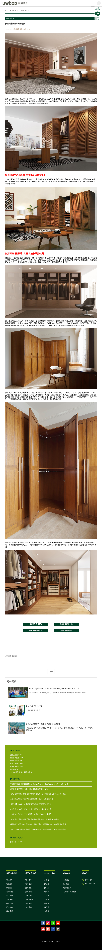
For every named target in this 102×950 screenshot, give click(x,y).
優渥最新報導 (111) (16, 758)
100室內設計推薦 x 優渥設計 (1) (21, 772)
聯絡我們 (85, 873)
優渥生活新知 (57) (16, 766)
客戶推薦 (9, 892)
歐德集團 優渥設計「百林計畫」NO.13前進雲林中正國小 (30, 789)
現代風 (46, 892)
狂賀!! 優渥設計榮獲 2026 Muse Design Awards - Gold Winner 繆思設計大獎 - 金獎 (39, 784)
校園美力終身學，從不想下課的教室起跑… (44, 724)
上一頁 (51, 671)
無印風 (46, 888)
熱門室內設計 (11, 873)
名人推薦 (9, 895)
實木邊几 (28, 903)
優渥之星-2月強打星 (34, 706)
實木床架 (28, 892)
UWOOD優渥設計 (11, 656)
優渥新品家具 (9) (16, 760)
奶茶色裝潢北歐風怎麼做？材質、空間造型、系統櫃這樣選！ (31, 809)
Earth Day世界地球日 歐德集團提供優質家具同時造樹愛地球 (54, 688)
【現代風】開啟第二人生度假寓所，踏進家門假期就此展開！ (31, 804)
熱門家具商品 (30, 873)
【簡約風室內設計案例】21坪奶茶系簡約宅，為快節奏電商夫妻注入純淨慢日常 (38, 794)
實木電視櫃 (29, 899)
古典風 (46, 911)
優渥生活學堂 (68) (16, 763)
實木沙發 (28, 880)
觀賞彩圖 (9, 903)
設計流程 (9, 911)
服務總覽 (66, 873)
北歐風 (46, 880)
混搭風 (46, 899)
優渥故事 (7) (14, 769)
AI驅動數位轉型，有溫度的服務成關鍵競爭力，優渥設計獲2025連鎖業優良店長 (38, 824)
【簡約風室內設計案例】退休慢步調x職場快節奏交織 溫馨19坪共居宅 (34, 819)
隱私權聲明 (67, 888)
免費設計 (66, 880)
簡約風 (46, 884)
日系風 (46, 907)
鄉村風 (46, 903)
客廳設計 (9, 884)
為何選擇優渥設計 (69, 892)
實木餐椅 (28, 888)
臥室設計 (9, 888)
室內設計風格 (49, 873)
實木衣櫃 (28, 895)
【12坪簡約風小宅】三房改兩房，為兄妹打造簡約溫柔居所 (30, 814)
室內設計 (9, 880)
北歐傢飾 (9, 899)
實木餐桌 (28, 884)
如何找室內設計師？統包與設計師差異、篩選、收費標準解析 (31, 799)
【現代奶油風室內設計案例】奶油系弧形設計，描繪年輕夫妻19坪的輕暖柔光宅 (38, 829)
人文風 (46, 895)
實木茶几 (28, 907)
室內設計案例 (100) (16, 755)
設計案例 (66, 884)
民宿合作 (9, 907)
